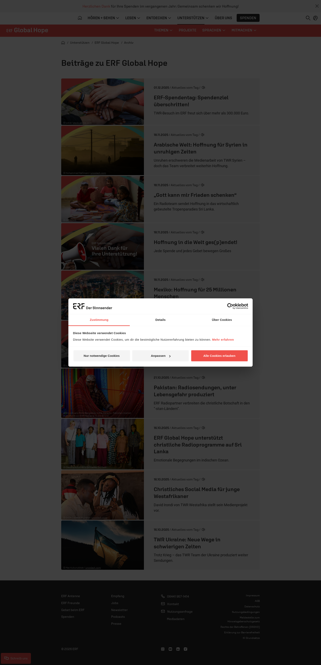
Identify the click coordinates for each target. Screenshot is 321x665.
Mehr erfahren (223, 339)
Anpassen (161, 355)
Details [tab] (160, 319)
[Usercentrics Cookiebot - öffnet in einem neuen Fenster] (230, 306)
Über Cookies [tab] (222, 319)
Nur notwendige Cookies (102, 355)
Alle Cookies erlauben (219, 355)
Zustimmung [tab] (99, 319)
